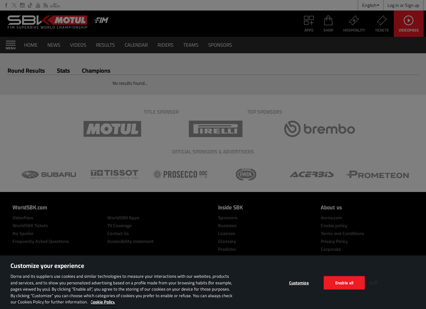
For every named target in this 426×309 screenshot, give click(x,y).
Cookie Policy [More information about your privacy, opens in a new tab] (102, 302)
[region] (213, 282)
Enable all (344, 282)
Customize (299, 282)
